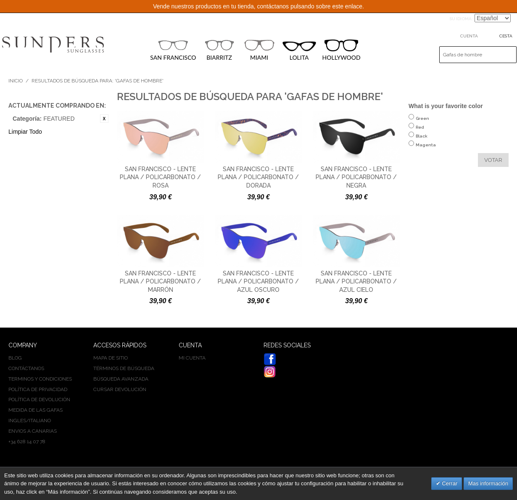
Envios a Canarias (32, 431)
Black (421, 140)
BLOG (15, 358)
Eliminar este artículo (104, 118)
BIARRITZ (219, 50)
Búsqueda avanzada (120, 379)
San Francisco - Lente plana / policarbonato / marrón (160, 281)
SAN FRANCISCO (173, 50)
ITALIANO (40, 420)
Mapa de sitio (110, 358)
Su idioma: (461, 18)
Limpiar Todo (25, 131)
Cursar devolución (119, 389)
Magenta (426, 149)
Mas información (488, 483)
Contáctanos (26, 368)
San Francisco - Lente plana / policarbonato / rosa (160, 177)
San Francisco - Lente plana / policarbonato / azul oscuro (258, 281)
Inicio (15, 81)
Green (422, 122)
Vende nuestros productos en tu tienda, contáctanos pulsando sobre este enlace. (258, 6)
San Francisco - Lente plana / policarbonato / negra (356, 177)
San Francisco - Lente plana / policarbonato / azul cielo (356, 281)
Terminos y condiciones (40, 379)
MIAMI (259, 50)
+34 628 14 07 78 (26, 441)
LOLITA (299, 51)
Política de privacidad (37, 389)
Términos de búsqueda (123, 368)
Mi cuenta (192, 358)
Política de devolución (39, 399)
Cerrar (449, 483)
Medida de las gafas (35, 410)
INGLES (17, 420)
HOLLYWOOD (341, 50)
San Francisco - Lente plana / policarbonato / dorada (258, 177)
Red (420, 131)
